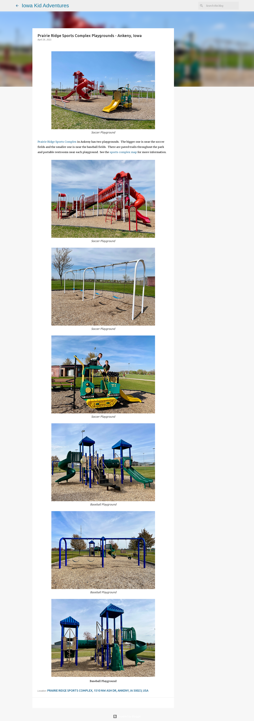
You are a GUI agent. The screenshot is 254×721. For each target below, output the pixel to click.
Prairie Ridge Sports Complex (57, 141)
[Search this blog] (222, 6)
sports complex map (123, 152)
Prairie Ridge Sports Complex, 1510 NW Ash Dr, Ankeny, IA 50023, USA (97, 690)
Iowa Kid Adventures (45, 5)
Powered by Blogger (127, 716)
